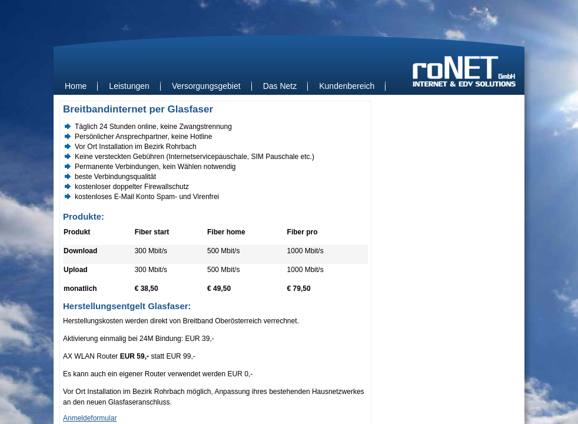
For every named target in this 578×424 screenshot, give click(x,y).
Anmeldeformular (90, 418)
